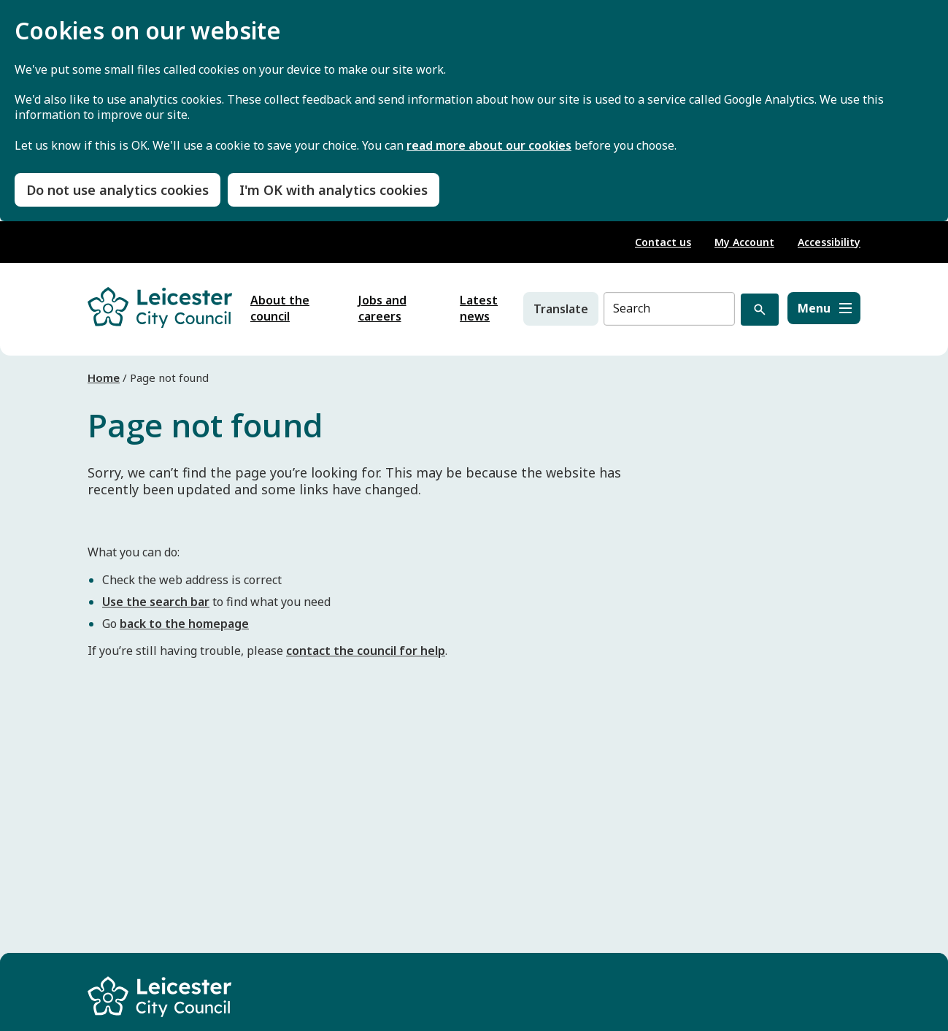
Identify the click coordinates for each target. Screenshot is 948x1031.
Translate (560, 309)
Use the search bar (155, 602)
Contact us (663, 242)
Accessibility (829, 242)
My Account (744, 242)
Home (104, 377)
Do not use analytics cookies (117, 190)
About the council (279, 308)
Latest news (479, 308)
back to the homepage (184, 624)
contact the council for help (365, 651)
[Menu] (823, 308)
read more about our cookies (488, 145)
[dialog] (474, 110)
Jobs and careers (382, 308)
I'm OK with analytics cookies (333, 190)
